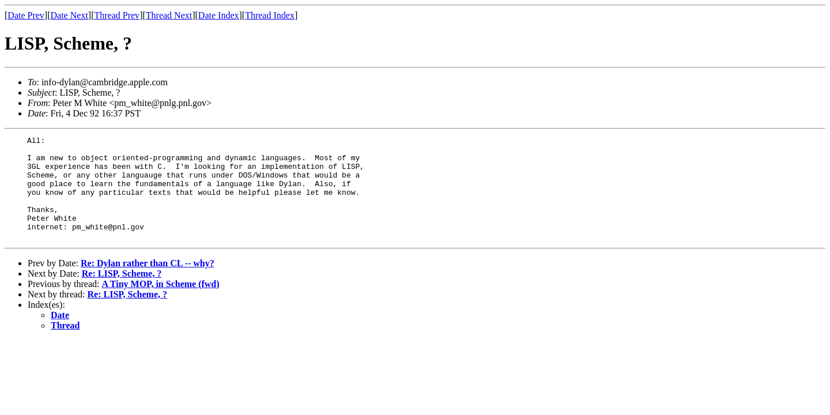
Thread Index (270, 15)
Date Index (218, 15)
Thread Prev (116, 15)
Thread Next (169, 15)
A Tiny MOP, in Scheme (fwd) (160, 305)
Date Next (69, 15)
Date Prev (25, 15)
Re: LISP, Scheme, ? (122, 294)
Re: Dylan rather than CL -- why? (147, 284)
